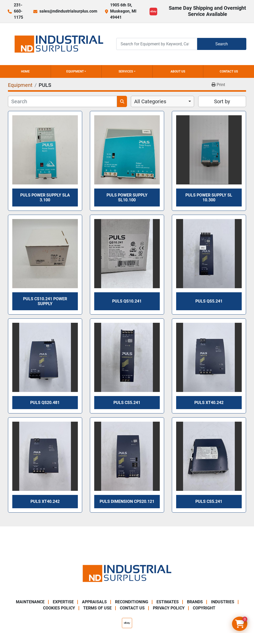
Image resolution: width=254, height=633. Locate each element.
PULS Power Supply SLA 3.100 (45, 197)
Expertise (63, 601)
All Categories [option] (150, 101)
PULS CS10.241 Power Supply (45, 301)
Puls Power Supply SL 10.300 (208, 197)
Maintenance (30, 601)
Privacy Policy (169, 608)
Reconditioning (131, 601)
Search (221, 43)
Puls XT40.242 (209, 402)
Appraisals (94, 601)
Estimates (167, 601)
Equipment (75, 71)
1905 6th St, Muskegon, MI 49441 (123, 11)
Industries (222, 601)
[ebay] (153, 11)
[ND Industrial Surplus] (127, 573)
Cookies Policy (59, 608)
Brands (195, 601)
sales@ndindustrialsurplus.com (68, 11)
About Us (178, 71)
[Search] (156, 44)
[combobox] (162, 101)
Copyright (204, 608)
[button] (76, 71)
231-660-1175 (18, 11)
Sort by (222, 101)
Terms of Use (97, 608)
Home (25, 71)
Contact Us (229, 71)
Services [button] (126, 71)
